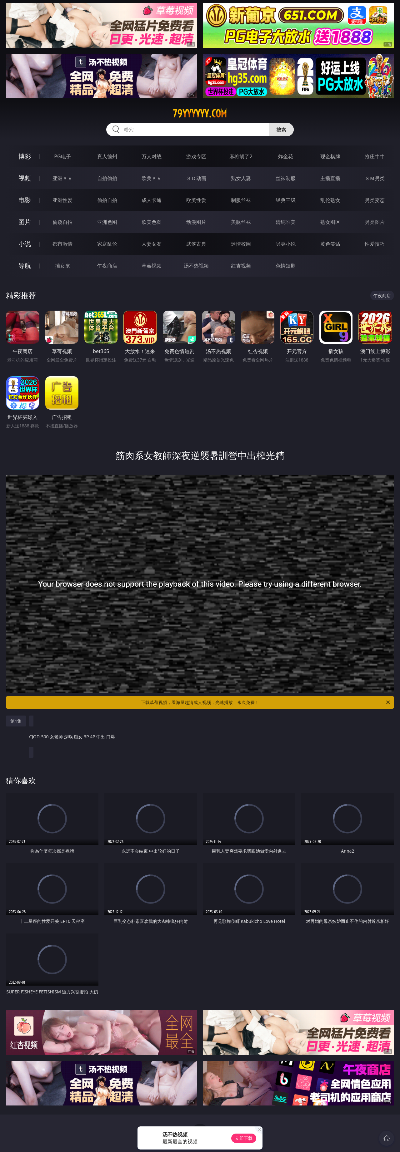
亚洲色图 (107, 222)
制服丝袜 (241, 200)
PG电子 (62, 156)
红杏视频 (241, 265)
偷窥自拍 (62, 222)
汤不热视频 (196, 265)
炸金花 (285, 156)
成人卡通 (152, 200)
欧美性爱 (196, 200)
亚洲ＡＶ (62, 178)
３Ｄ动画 (196, 178)
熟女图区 (330, 222)
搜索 (281, 129)
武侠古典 (196, 243)
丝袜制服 (286, 178)
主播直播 (330, 178)
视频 (24, 178)
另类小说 (286, 243)
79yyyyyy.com (200, 113)
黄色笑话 (330, 243)
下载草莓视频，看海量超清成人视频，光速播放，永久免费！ (266, 702)
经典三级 (286, 200)
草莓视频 (152, 265)
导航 (24, 265)
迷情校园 (241, 243)
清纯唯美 (286, 222)
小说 (24, 243)
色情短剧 (286, 265)
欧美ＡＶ (152, 178)
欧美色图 (152, 222)
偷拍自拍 (107, 200)
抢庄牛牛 (375, 156)
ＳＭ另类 (375, 178)
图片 (24, 222)
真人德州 (107, 156)
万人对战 (152, 156)
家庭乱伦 (107, 243)
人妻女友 (152, 243)
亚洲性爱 (62, 200)
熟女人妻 (241, 178)
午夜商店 (107, 265)
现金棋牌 (330, 156)
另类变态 (375, 200)
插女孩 (62, 265)
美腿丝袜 (241, 222)
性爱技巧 (375, 243)
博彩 (24, 156)
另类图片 (375, 222)
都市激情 (62, 243)
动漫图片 (196, 222)
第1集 (16, 721)
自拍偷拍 (107, 178)
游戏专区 (196, 156)
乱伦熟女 (330, 200)
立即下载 (243, 1138)
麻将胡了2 (240, 156)
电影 (24, 200)
